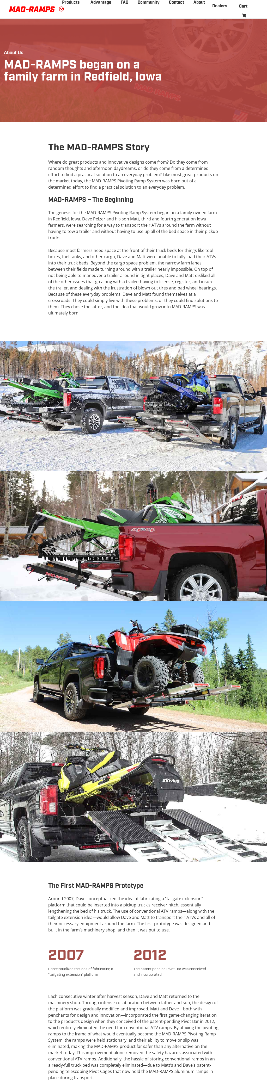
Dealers (219, 6)
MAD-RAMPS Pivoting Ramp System (126, 181)
